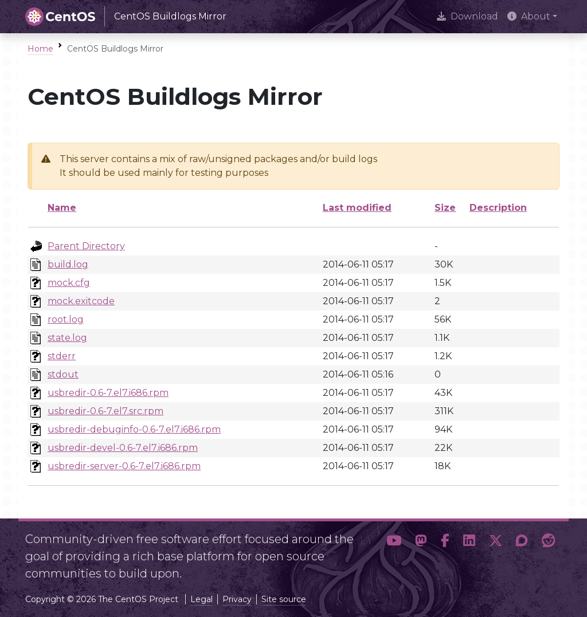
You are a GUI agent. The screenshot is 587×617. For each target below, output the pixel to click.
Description (498, 207)
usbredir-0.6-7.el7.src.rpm (105, 411)
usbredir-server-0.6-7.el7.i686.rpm (124, 466)
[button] (393, 551)
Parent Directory (86, 246)
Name (62, 207)
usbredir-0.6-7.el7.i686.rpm (108, 392)
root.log (66, 319)
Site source (283, 599)
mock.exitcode (81, 301)
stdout (63, 374)
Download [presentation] (467, 16)
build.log (68, 264)
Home (40, 49)
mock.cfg (69, 282)
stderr (62, 356)
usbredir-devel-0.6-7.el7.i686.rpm (123, 447)
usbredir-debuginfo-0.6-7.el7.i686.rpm (134, 429)
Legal (201, 599)
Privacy (237, 599)
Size (445, 207)
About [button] (528, 16)
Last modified (357, 207)
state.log (67, 337)
